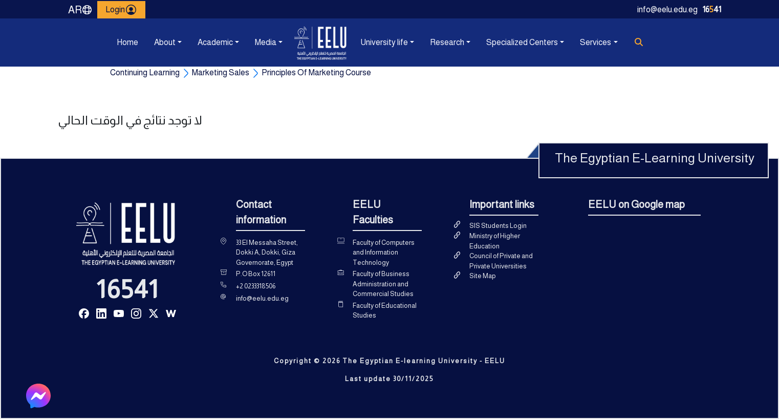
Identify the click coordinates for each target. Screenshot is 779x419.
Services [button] (595, 42)
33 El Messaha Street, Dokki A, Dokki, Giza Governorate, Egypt (267, 252)
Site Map (482, 276)
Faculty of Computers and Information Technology (384, 252)
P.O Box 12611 (255, 274)
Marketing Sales (220, 72)
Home (127, 42)
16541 (127, 289)
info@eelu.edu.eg (667, 9)
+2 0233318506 (255, 286)
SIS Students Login (498, 225)
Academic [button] (215, 42)
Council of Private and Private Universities (501, 261)
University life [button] (384, 42)
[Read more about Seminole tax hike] (84, 313)
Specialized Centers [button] (522, 42)
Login (121, 10)
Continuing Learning (145, 72)
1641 (712, 9)
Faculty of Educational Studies (385, 311)
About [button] (165, 42)
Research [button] (447, 42)
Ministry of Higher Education (494, 241)
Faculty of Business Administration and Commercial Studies (383, 284)
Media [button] (265, 42)
